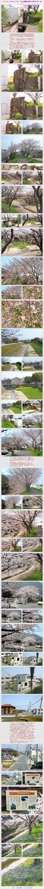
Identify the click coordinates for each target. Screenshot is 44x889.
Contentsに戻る (19, 887)
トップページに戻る (28, 887)
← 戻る (13, 887)
